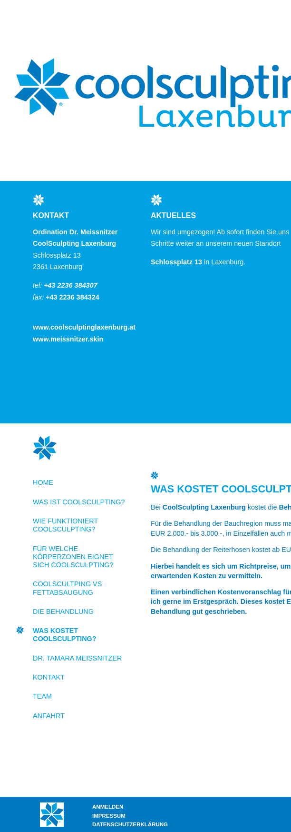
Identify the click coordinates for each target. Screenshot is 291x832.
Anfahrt (49, 716)
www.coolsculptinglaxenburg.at (84, 327)
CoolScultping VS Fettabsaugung (67, 588)
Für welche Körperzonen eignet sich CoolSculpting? (73, 557)
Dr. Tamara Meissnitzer (77, 658)
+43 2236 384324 (72, 297)
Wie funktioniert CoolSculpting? (65, 525)
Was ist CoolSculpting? (79, 502)
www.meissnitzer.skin (68, 339)
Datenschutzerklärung (130, 824)
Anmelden (107, 807)
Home (43, 482)
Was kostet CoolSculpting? (65, 634)
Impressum (109, 816)
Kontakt (49, 677)
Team (42, 696)
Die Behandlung (63, 611)
